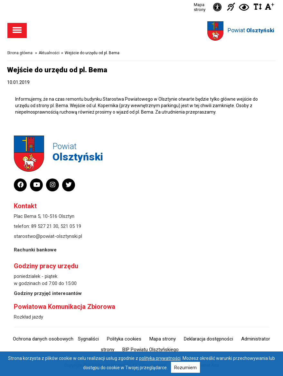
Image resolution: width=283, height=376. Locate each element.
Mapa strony (199, 7)
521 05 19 (71, 226)
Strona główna (20, 53)
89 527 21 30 (44, 226)
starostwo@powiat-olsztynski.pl (48, 236)
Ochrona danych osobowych (43, 339)
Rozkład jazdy (28, 317)
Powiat (251, 30)
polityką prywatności (160, 358)
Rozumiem (185, 367)
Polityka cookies (124, 339)
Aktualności (49, 53)
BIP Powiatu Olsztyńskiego (150, 349)
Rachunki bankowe (35, 250)
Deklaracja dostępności (208, 339)
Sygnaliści (88, 339)
